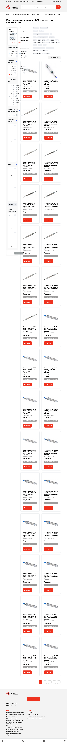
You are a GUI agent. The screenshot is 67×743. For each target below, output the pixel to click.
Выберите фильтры (19, 253)
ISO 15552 (41, 30)
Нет (51, 34)
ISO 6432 (35, 30)
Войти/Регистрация (56, 1)
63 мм (43, 40)
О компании (16, 1)
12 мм (35, 45)
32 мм (38, 42)
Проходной (36, 27)
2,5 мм (52, 42)
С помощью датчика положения (41, 34)
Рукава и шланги (11, 717)
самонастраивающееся (39, 48)
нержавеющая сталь (42, 37)
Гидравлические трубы (12, 731)
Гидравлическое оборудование (15, 712)
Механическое (44, 50)
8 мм (39, 40)
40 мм (56, 40)
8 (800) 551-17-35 (11, 705)
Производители (39, 1)
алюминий (51, 37)
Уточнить (18, 42)
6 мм (48, 40)
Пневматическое (50, 48)
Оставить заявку (33, 699)
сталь (35, 37)
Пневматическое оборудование (15, 714)
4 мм (35, 42)
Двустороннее (45, 53)
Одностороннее (37, 53)
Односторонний (44, 27)
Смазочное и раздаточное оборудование (13, 734)
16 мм (57, 42)
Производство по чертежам (27, 1)
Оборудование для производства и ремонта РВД (14, 719)
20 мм (48, 42)
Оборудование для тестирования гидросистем (14, 726)
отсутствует (36, 50)
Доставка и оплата (32, 714)
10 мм (44, 45)
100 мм (39, 45)
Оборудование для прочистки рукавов (14, 723)
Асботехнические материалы (14, 729)
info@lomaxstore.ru (11, 703)
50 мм (52, 40)
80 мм (35, 40)
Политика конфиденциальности (36, 717)
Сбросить (12, 42)
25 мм (43, 42)
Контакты (8, 1)
